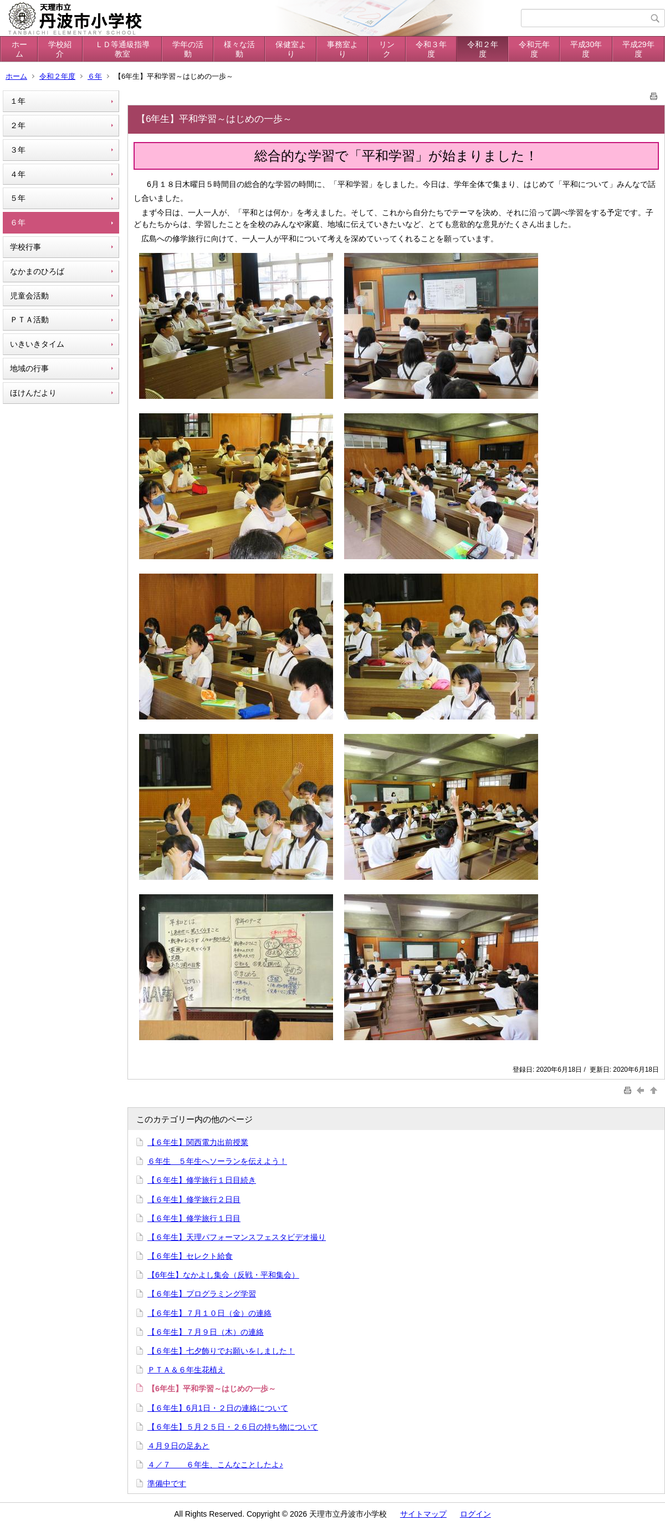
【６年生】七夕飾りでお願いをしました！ (221, 1350)
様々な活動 (239, 49)
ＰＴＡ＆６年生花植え (186, 1369)
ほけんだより (33, 392)
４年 (17, 174)
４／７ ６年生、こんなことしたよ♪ (215, 1464)
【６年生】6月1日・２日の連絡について (217, 1408)
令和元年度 (534, 49)
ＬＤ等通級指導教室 (122, 49)
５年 (17, 198)
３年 (17, 149)
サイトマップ (423, 1513)
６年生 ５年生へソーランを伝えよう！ (217, 1161)
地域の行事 (29, 368)
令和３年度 (431, 49)
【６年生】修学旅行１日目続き (201, 1180)
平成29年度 (638, 49)
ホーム (19, 49)
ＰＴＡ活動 (29, 319)
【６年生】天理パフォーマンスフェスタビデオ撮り (236, 1237)
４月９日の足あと (178, 1445)
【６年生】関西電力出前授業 (197, 1142)
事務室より (342, 49)
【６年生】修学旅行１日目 (194, 1218)
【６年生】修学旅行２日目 (194, 1199)
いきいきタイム (37, 344)
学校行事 (25, 246)
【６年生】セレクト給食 (190, 1256)
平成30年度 (586, 49)
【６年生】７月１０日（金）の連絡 (209, 1313)
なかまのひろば (37, 271)
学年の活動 (187, 49)
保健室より (290, 49)
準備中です (166, 1483)
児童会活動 (29, 295)
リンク (387, 49)
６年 (95, 76)
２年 (17, 125)
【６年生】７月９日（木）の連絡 (205, 1332)
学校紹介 (59, 49)
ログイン (475, 1513)
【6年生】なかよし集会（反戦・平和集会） (223, 1274)
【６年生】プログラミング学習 (201, 1293)
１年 (17, 101)
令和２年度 (482, 49)
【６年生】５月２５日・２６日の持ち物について (232, 1426)
